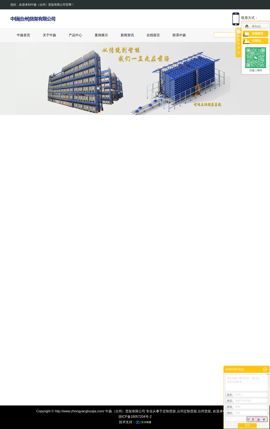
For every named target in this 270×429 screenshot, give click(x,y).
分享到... (257, 40)
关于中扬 (49, 35)
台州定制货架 (187, 411)
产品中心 (75, 35)
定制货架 (169, 411)
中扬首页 (23, 35)
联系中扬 (179, 35)
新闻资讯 (127, 35)
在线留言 (153, 35)
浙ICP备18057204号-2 (135, 416)
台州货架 (204, 411)
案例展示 (101, 35)
